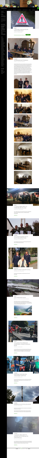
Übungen (15, 205)
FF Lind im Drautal (4, 8)
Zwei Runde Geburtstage (22, 269)
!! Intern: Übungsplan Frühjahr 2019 (21, 30)
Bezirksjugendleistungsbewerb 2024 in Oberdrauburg (3, 26)
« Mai (1, 21)
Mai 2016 (2, 62)
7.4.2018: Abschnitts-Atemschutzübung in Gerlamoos (21, 436)
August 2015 (2, 64)
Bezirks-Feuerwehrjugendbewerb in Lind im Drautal (3, 34)
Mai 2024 (2, 38)
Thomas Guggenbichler (22, 61)
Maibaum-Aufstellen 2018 (22, 404)
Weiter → (29, 448)
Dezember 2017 (2, 54)
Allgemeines (15, 235)
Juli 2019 (2, 47)
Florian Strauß (21, 209)
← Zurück (16, 448)
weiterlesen (16, 215)
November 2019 (2, 46)
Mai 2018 (2, 52)
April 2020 (2, 44)
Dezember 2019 (2, 45)
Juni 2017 (2, 56)
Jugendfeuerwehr (3, 71)
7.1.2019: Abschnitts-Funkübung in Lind (20, 207)
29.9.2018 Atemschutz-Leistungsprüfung (21, 237)
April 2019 (2, 48)
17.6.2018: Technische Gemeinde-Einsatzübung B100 (22, 344)
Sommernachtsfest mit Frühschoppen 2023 (3, 30)
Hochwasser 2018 (20, 297)
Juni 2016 (2, 61)
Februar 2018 (2, 53)
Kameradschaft (16, 268)
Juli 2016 (2, 60)
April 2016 (2, 63)
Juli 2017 (2, 55)
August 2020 (2, 43)
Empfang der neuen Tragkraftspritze (20, 375)
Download (28, 34)
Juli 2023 (2, 39)
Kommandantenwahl (21, 60)
